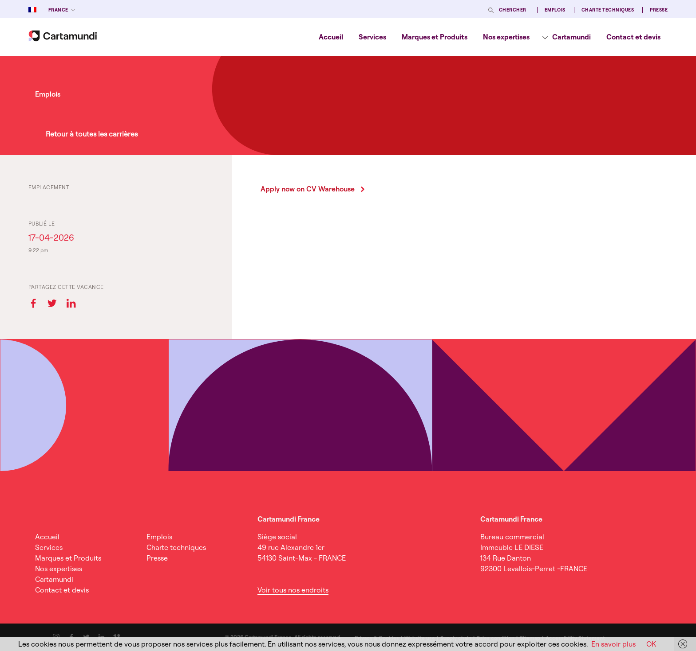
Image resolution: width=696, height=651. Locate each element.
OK (651, 643)
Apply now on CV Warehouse (308, 188)
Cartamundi (571, 36)
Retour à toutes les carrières (92, 133)
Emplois (555, 10)
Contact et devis (633, 36)
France (58, 10)
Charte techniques (607, 10)
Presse (659, 10)
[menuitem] (331, 37)
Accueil (331, 36)
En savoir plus (613, 643)
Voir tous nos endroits (292, 589)
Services (372, 36)
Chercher (512, 10)
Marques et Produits (434, 36)
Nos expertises (506, 36)
